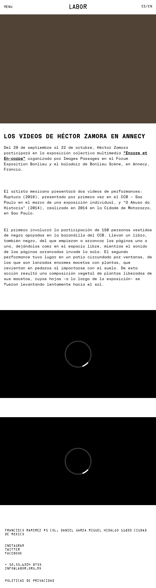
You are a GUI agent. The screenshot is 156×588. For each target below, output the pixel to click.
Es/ (144, 6)
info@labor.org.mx (23, 568)
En (150, 6)
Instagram (14, 546)
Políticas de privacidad (29, 581)
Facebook (13, 553)
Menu (8, 7)
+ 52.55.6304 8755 (23, 565)
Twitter (12, 549)
